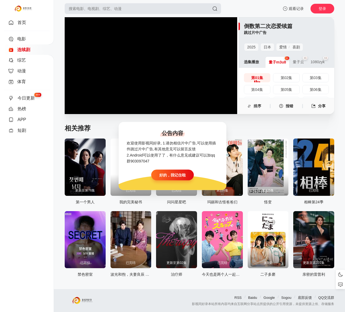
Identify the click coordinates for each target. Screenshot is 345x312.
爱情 (283, 47)
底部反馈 (305, 298)
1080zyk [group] (319, 60)
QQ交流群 (326, 298)
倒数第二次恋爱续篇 (268, 26)
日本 (267, 47)
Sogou (286, 298)
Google (269, 298)
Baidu (252, 298)
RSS (238, 298)
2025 (251, 47)
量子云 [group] (300, 60)
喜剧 (296, 47)
